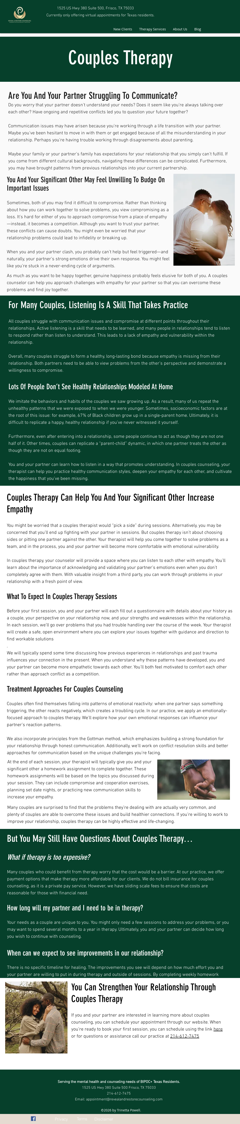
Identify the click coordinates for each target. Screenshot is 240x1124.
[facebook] (33, 1118)
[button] (152, 29)
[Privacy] (61, 1119)
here (218, 1029)
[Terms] (82, 1118)
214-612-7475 (184, 1036)
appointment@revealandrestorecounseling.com (124, 1099)
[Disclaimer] (103, 1119)
